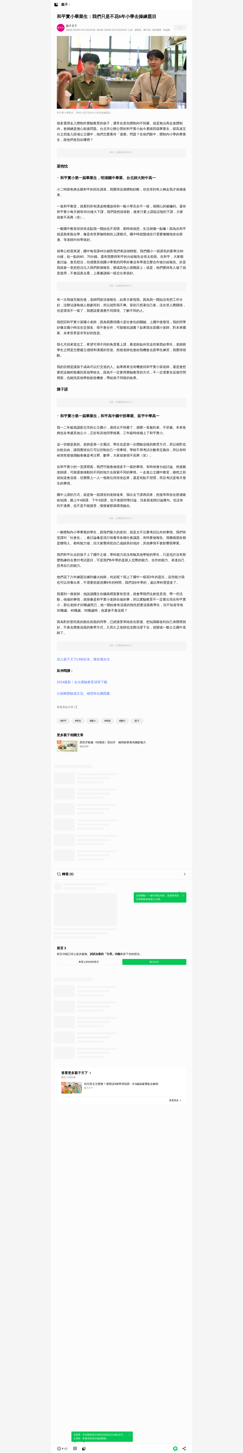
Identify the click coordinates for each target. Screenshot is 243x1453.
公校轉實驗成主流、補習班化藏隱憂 (83, 693)
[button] (62, 1448)
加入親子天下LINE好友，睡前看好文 (83, 659)
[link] (75, 1448)
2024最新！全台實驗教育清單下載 (82, 682)
